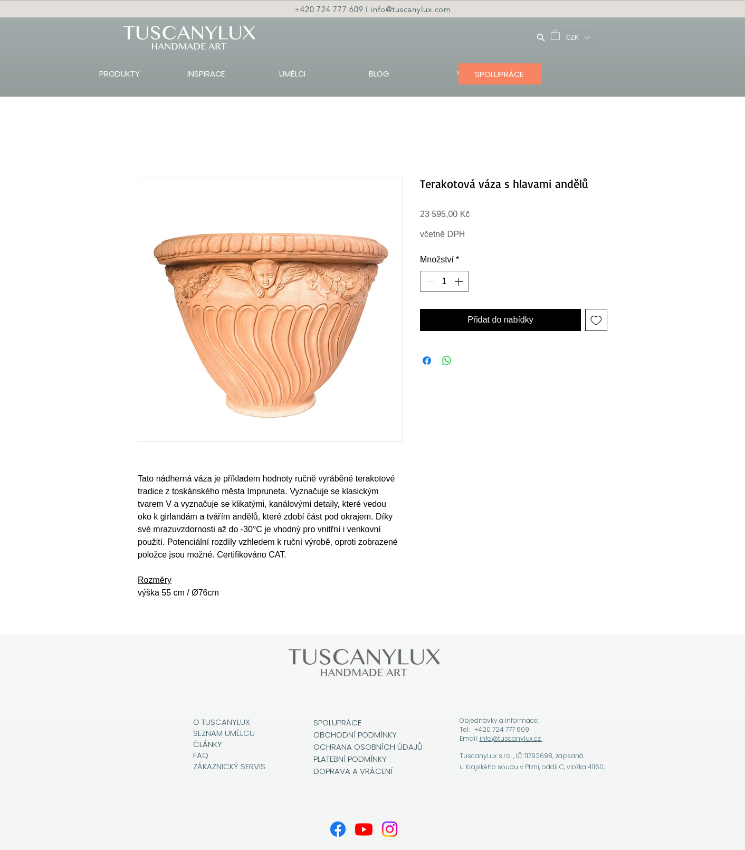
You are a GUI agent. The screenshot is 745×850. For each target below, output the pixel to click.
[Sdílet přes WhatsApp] (447, 360)
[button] (555, 34)
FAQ (200, 755)
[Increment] (459, 281)
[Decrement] (429, 281)
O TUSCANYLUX (222, 722)
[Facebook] (338, 829)
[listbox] (577, 37)
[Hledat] (541, 37)
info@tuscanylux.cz (511, 738)
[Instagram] (389, 829)
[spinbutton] (444, 281)
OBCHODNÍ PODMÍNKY (356, 734)
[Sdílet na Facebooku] (427, 360)
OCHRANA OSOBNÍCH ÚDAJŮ (368, 746)
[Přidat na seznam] (596, 320)
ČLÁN (203, 744)
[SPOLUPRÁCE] (500, 73)
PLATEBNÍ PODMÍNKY (350, 758)
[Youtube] (364, 829)
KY (217, 744)
